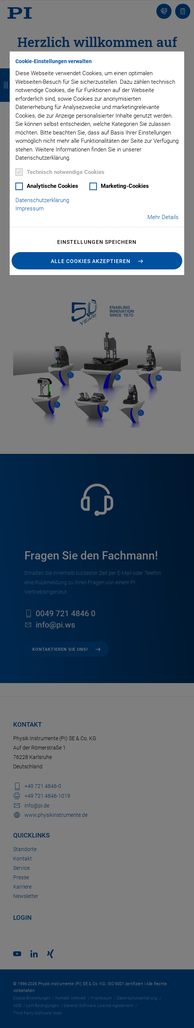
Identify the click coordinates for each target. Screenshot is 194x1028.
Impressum (29, 208)
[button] (97, 260)
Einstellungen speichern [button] (96, 242)
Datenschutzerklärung (42, 200)
